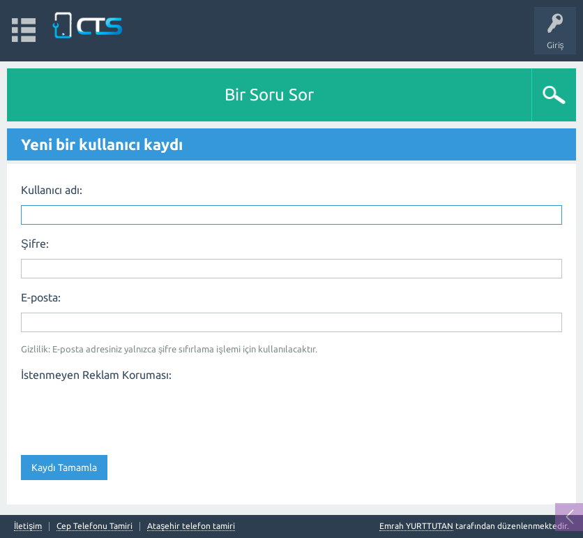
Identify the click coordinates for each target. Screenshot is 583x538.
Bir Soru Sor (269, 94)
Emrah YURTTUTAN (416, 525)
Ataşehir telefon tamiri (191, 526)
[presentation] (127, 414)
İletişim (28, 526)
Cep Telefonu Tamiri (94, 526)
